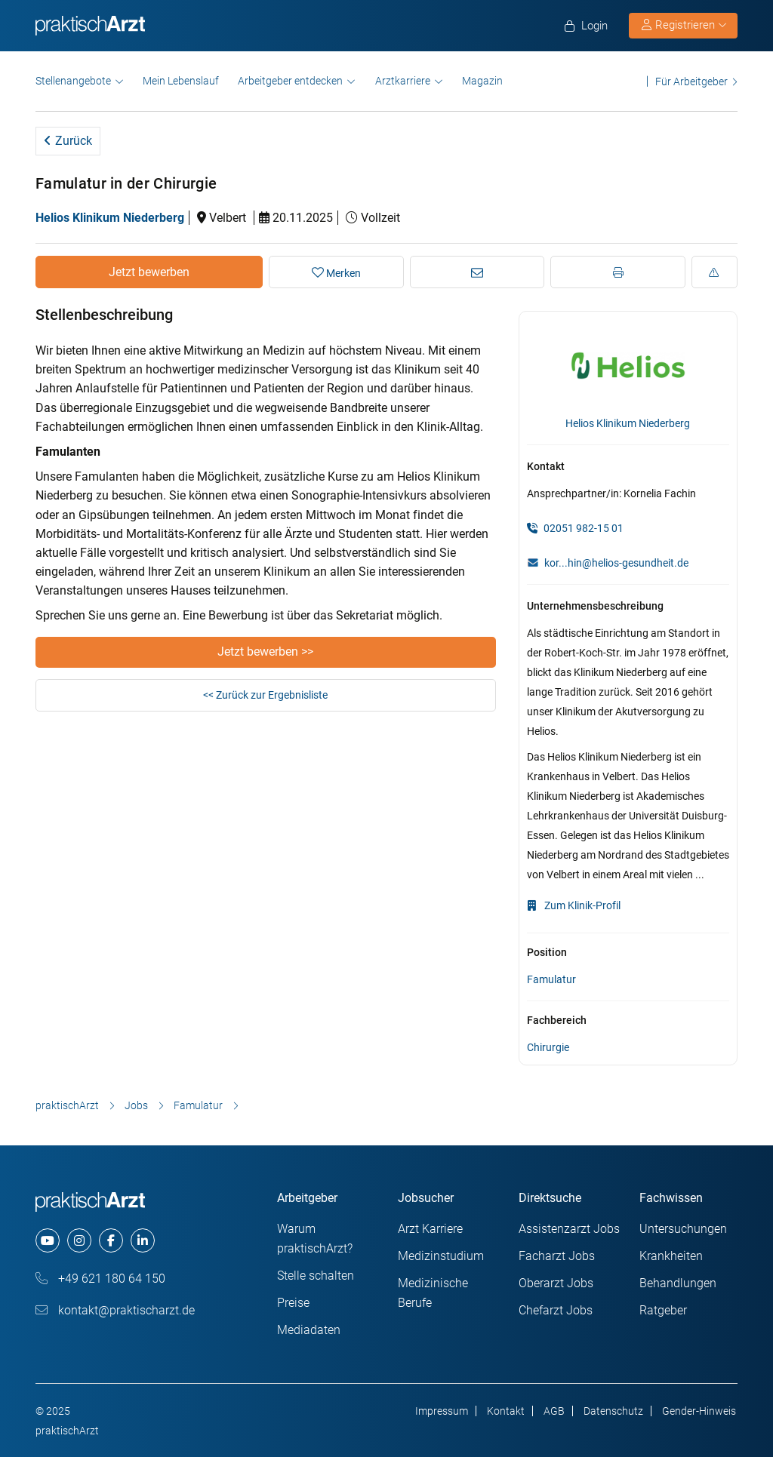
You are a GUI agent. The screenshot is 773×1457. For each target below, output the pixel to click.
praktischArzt (67, 1105)
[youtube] (47, 1240)
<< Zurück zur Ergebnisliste (265, 695)
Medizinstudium (441, 1256)
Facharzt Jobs (557, 1256)
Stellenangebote (73, 81)
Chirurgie (548, 1047)
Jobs (136, 1105)
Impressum (441, 1411)
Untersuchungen (683, 1229)
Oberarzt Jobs (556, 1283)
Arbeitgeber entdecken (290, 81)
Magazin (482, 81)
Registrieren (684, 25)
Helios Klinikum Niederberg (109, 218)
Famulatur (551, 979)
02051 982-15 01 (575, 528)
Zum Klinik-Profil (574, 905)
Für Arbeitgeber (691, 81)
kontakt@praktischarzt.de (115, 1310)
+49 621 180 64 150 (100, 1278)
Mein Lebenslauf (181, 81)
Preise (293, 1303)
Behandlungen (677, 1283)
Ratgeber (663, 1310)
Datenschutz (613, 1411)
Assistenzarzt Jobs (569, 1229)
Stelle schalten (315, 1275)
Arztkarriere (402, 81)
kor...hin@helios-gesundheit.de (616, 563)
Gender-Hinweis (699, 1411)
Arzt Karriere (430, 1229)
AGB (554, 1411)
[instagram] (79, 1240)
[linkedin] (143, 1240)
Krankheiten (671, 1256)
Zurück (68, 141)
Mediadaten (308, 1330)
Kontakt (506, 1411)
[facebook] (111, 1240)
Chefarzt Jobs (556, 1310)
